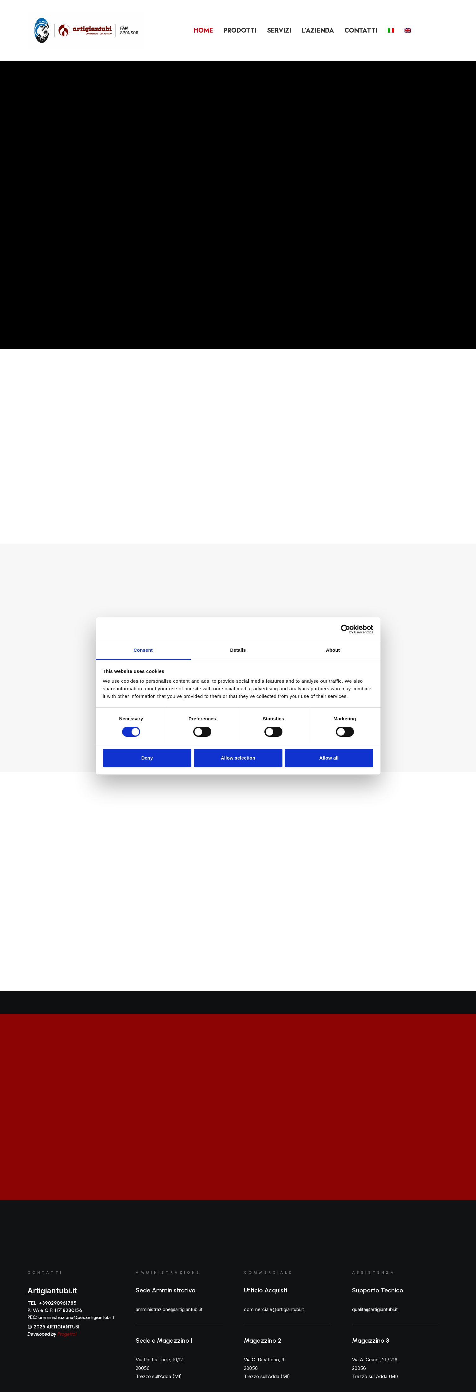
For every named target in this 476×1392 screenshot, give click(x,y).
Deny (147, 758)
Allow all (329, 758)
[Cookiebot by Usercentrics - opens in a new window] (345, 629)
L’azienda (318, 30)
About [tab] (333, 650)
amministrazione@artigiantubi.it (169, 1309)
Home (203, 30)
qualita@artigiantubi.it (375, 1309)
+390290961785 (58, 1303)
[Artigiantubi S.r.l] (86, 30)
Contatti (360, 30)
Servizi (279, 30)
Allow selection (238, 758)
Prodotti (240, 30)
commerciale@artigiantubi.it (274, 1309)
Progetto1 (67, 1334)
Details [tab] (238, 650)
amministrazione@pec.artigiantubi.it (76, 1317)
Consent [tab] (143, 650)
